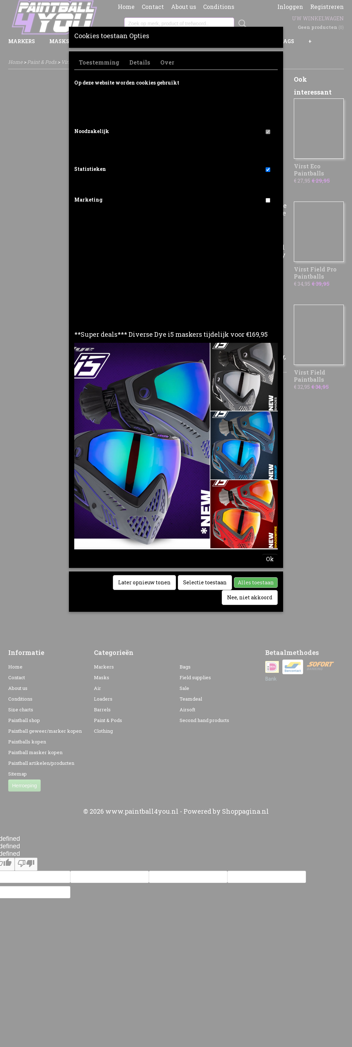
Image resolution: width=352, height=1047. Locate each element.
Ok (270, 559)
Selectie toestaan (205, 582)
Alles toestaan (256, 582)
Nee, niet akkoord (249, 597)
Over (167, 62)
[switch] (268, 131)
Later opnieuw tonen (144, 582)
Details (139, 62)
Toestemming (99, 62)
